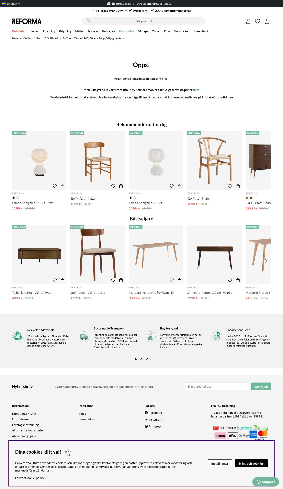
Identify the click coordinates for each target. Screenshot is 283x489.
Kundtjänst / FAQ (24, 413)
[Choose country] (10, 3)
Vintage (143, 31)
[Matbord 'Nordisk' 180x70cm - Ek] (156, 254)
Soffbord (52, 38)
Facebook (155, 412)
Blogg (82, 413)
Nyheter (93, 31)
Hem (15, 38)
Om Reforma (20, 419)
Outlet (156, 31)
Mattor (79, 31)
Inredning (49, 31)
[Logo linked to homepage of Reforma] (26, 21)
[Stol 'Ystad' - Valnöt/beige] (97, 254)
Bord (39, 38)
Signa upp (261, 386)
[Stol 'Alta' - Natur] (214, 160)
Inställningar (220, 463)
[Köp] (62, 186)
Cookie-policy (34, 478)
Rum (167, 31)
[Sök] (143, 21)
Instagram (155, 419)
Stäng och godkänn (251, 463)
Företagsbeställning (25, 425)
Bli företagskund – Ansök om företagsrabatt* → (141, 3)
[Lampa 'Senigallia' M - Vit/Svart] (39, 160)
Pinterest (155, 426)
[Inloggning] (248, 21)
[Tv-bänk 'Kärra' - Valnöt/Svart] (39, 254)
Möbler (34, 31)
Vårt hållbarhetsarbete (27, 430)
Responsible (126, 31)
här (195, 90)
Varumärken (181, 31)
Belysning (65, 31)
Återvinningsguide (24, 436)
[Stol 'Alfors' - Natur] (97, 160)
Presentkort (201, 31)
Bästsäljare (108, 31)
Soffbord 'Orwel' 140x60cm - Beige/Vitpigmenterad (94, 38)
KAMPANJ (18, 31)
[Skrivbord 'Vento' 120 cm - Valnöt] (214, 254)
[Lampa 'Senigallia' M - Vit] (156, 160)
